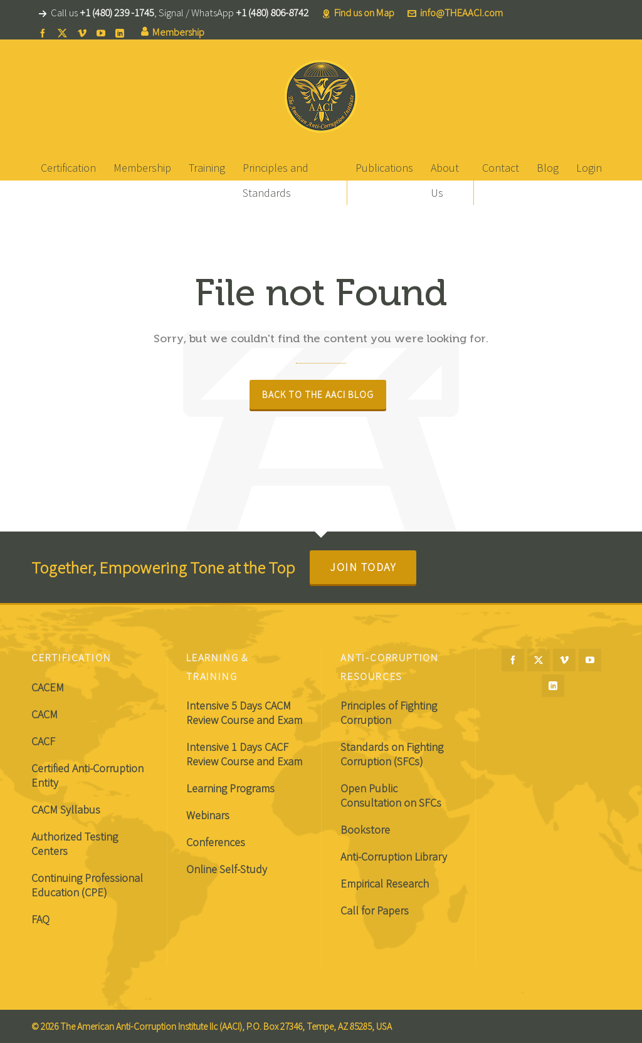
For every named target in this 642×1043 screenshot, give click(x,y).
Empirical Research (384, 883)
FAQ (40, 919)
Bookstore (365, 829)
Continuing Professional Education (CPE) (87, 885)
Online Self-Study (226, 869)
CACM (44, 714)
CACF (43, 741)
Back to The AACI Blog (318, 395)
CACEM (47, 687)
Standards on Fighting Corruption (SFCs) (391, 754)
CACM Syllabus (65, 809)
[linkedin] (121, 33)
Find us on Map (358, 12)
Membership (172, 32)
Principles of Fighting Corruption (388, 712)
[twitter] (64, 33)
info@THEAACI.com (455, 12)
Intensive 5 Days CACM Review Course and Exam (244, 712)
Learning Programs (230, 788)
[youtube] (103, 33)
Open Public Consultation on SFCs (390, 795)
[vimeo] (84, 33)
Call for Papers (374, 910)
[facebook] (44, 33)
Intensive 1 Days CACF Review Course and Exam (244, 754)
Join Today (363, 567)
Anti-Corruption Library (393, 856)
